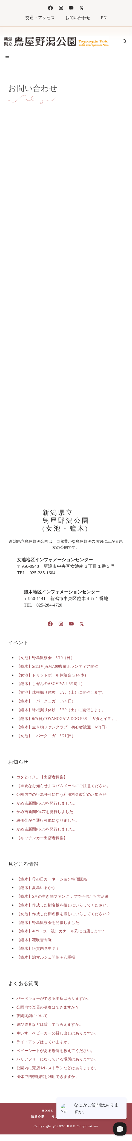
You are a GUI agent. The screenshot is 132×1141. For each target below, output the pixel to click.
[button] (124, 41)
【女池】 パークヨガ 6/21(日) (44, 736)
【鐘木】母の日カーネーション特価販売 (51, 879)
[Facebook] (50, 7)
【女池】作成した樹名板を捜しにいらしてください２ (63, 914)
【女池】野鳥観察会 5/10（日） (45, 658)
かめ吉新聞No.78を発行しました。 (46, 803)
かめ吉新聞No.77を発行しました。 (46, 812)
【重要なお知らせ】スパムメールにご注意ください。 (63, 786)
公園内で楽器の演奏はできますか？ (47, 1007)
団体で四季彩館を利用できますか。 (47, 1077)
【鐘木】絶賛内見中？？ (38, 949)
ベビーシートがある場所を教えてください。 (55, 1051)
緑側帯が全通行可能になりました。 (47, 820)
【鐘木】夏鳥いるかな (36, 888)
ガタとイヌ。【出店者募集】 (41, 777)
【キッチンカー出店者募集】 (41, 838)
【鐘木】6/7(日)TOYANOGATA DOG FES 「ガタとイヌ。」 (67, 719)
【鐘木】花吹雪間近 (34, 940)
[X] (81, 7)
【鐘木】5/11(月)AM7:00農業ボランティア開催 (57, 666)
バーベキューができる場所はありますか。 (53, 999)
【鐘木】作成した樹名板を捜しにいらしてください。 (63, 905)
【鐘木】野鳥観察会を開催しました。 (49, 923)
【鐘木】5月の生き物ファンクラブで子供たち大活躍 (62, 896)
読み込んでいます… (66, 283)
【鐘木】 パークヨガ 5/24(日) (44, 701)
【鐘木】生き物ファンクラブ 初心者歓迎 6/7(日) (61, 727)
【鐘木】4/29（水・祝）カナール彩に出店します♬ (60, 931)
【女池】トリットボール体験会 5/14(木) (51, 675)
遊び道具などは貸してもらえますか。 (49, 1024)
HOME (47, 1110)
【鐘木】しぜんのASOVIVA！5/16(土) (49, 684)
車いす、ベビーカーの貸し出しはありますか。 (57, 1033)
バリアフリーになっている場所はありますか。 (57, 1059)
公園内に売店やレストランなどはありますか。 (57, 1068)
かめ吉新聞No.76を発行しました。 (46, 829)
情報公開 (38, 1116)
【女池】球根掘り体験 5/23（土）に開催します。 (61, 692)
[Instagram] (61, 7)
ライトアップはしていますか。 (43, 1042)
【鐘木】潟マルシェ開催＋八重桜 (45, 957)
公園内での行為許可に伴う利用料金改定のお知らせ (61, 795)
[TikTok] (71, 7)
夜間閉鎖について (32, 1016)
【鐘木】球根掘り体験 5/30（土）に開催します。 (61, 710)
